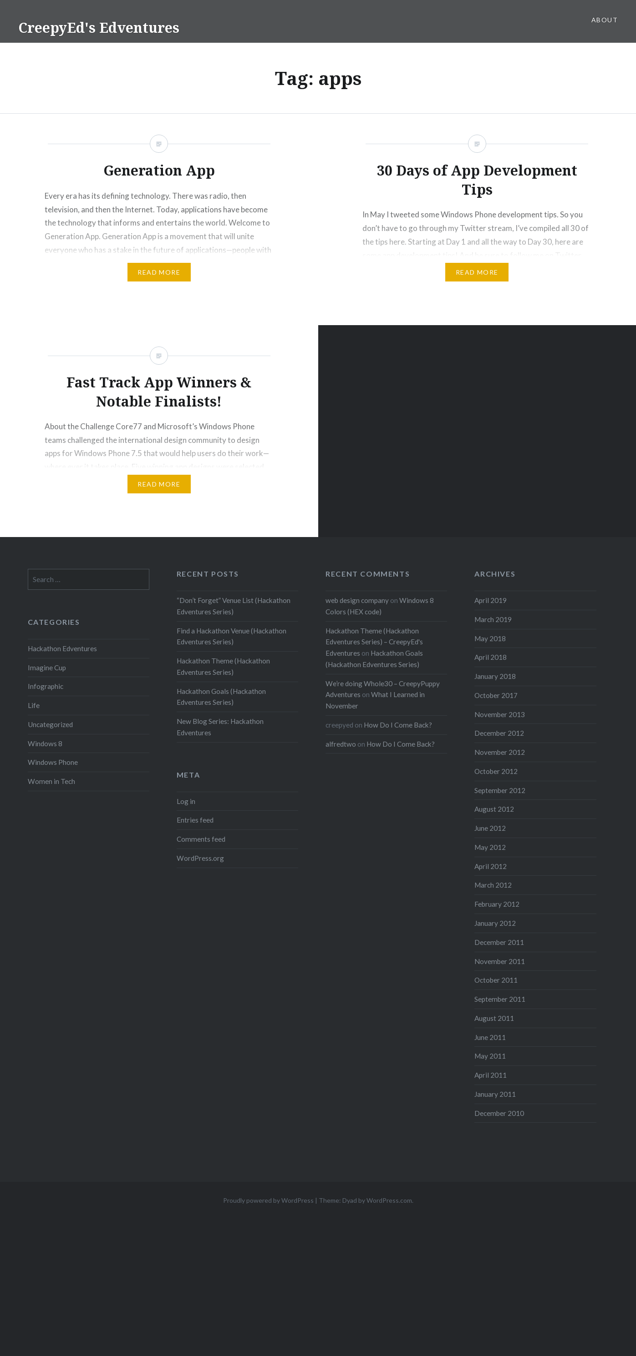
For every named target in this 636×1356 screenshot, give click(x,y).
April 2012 (490, 866)
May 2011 (490, 1056)
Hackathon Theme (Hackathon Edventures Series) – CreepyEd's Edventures (374, 642)
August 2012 (494, 809)
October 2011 (496, 980)
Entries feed (195, 820)
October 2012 (496, 771)
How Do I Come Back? (398, 725)
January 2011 (495, 1094)
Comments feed (201, 839)
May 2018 (490, 638)
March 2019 (493, 619)
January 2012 (495, 923)
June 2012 (490, 828)
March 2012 (493, 885)
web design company (357, 600)
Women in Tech (51, 781)
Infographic (45, 686)
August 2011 (494, 1018)
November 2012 (499, 752)
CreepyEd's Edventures (98, 27)
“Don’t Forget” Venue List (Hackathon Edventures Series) (233, 606)
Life (34, 705)
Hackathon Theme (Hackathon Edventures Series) (223, 666)
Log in (186, 801)
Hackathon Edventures (62, 648)
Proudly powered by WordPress (268, 1200)
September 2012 (499, 790)
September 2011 (499, 999)
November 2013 (499, 714)
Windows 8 (45, 743)
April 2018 (490, 657)
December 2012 (499, 733)
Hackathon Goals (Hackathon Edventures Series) (221, 697)
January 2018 (495, 676)
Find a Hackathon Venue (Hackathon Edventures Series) (231, 636)
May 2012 (490, 847)
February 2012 (496, 904)
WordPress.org (200, 858)
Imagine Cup (47, 667)
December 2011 (499, 942)
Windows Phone (53, 762)
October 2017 (496, 695)
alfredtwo (341, 744)
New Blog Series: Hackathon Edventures (220, 727)
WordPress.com (389, 1200)
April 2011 (490, 1075)
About (604, 20)
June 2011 (490, 1037)
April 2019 (490, 600)
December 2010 (499, 1113)
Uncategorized (50, 724)
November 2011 (499, 961)
